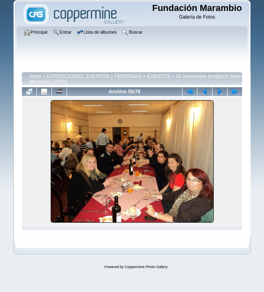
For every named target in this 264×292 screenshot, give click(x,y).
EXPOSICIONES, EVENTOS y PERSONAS (94, 76)
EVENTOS (158, 76)
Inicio (35, 76)
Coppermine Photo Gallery (145, 267)
